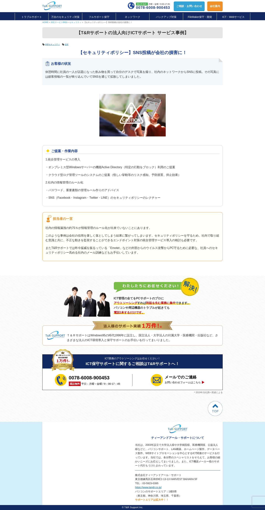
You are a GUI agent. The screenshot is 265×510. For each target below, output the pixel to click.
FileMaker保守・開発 (200, 16)
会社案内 (215, 6)
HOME (45, 22)
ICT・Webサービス (233, 16)
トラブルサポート (31, 16)
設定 (70, 44)
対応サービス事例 (59, 22)
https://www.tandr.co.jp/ (148, 487)
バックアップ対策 (166, 16)
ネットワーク (132, 16)
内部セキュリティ (54, 44)
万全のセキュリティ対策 (65, 16)
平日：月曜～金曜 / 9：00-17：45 (94, 380)
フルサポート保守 (99, 16)
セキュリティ (75, 22)
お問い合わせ (189, 6)
